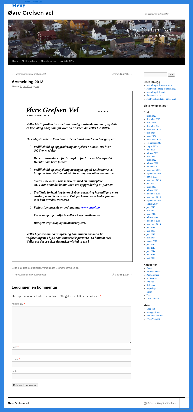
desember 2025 (153, 119)
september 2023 (154, 143)
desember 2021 (153, 166)
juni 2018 (151, 227)
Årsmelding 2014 (122, 74)
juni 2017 (151, 234)
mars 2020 (151, 187)
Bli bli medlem (29, 61)
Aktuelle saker (48, 61)
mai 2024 (151, 132)
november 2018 (154, 224)
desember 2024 (153, 126)
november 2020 (154, 180)
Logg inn (151, 308)
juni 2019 (151, 207)
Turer (149, 295)
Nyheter (150, 281)
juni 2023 (151, 149)
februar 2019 (152, 217)
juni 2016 (151, 244)
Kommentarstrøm (155, 315)
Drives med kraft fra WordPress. (162, 403)
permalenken (72, 268)
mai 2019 (151, 210)
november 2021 (154, 170)
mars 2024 (151, 136)
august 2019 (152, 204)
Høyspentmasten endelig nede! (29, 74)
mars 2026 (151, 116)
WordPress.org (153, 319)
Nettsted (16, 371)
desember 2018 (153, 220)
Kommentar (18, 304)
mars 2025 (151, 122)
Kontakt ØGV (67, 61)
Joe (37, 86)
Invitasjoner (152, 278)
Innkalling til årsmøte (156, 92)
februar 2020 (152, 190)
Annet (149, 268)
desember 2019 (153, 193)
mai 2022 (151, 156)
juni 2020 (151, 183)
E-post (16, 359)
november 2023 (154, 139)
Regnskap (151, 288)
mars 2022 (151, 160)
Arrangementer (153, 271)
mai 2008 (151, 258)
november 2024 (154, 129)
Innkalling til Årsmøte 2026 (159, 85)
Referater (151, 285)
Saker (149, 292)
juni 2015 (151, 248)
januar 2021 (152, 176)
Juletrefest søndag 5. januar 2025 (161, 99)
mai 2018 (151, 231)
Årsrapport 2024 (154, 95)
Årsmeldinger (48, 268)
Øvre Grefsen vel (30, 13)
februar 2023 (152, 153)
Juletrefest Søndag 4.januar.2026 (161, 88)
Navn (15, 347)
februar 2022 (152, 163)
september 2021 (154, 173)
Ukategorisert (153, 298)
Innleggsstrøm (153, 312)
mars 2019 (151, 214)
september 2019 (154, 200)
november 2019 (154, 197)
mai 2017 (151, 237)
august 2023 (152, 146)
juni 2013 (151, 254)
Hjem (15, 61)
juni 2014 (151, 251)
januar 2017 (152, 241)
